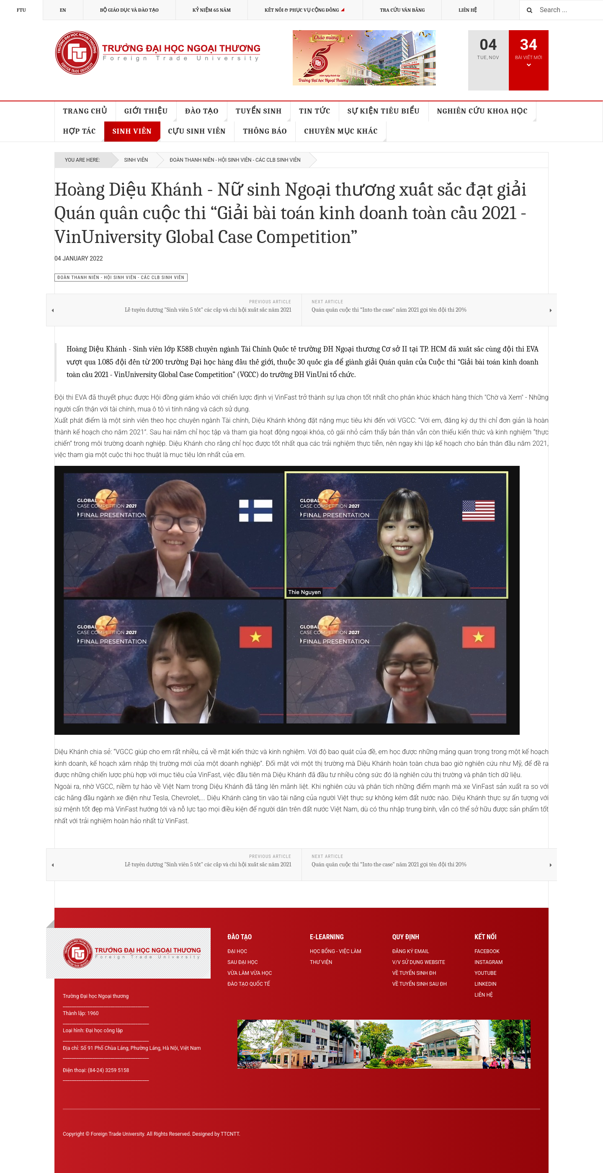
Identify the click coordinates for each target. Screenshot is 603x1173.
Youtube (485, 973)
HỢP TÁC (84, 134)
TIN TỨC (314, 111)
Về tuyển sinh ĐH (414, 973)
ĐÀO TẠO (206, 114)
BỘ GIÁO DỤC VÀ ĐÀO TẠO (129, 10)
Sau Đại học (242, 962)
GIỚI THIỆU (150, 114)
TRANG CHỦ (85, 111)
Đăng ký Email (410, 951)
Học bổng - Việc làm (335, 951)
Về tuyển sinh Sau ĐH (419, 984)
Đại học (237, 951)
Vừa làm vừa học (249, 973)
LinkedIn (485, 984)
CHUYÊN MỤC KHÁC (345, 134)
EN (63, 10)
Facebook (487, 951)
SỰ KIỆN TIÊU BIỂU (384, 111)
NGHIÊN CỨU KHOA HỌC (487, 114)
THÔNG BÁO (265, 131)
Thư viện (321, 962)
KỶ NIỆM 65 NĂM (212, 10)
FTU (21, 10)
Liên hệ (468, 10)
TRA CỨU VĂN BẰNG (402, 10)
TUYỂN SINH (263, 114)
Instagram (488, 962)
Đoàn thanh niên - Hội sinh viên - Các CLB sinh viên (235, 160)
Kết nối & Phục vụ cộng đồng (305, 10)
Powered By (502, 1140)
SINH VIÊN (136, 134)
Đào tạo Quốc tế (248, 984)
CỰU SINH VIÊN (197, 131)
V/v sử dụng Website (418, 962)
